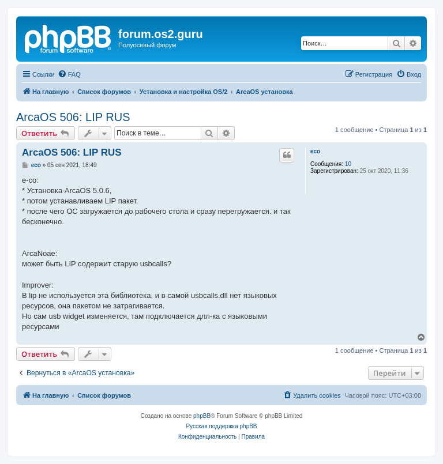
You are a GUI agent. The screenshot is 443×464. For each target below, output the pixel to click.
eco (315, 151)
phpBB (202, 416)
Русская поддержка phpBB (221, 426)
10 (348, 164)
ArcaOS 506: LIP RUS (73, 117)
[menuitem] (69, 74)
